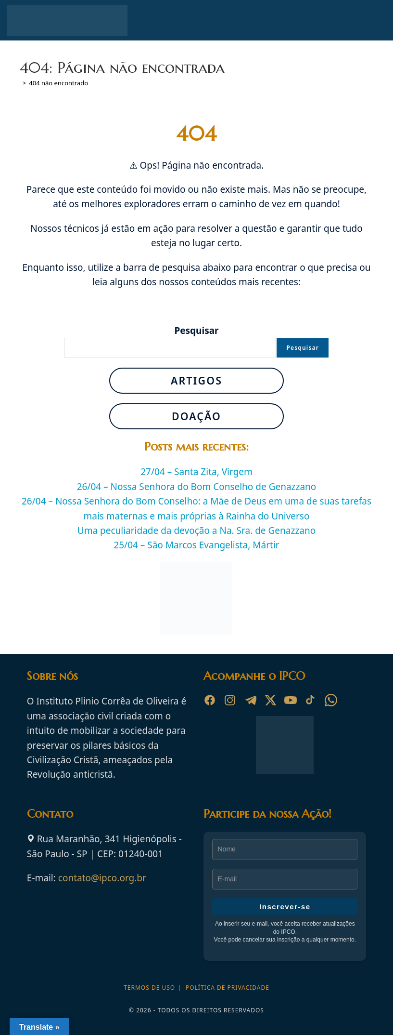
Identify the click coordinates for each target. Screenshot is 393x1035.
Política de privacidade (227, 987)
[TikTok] (310, 700)
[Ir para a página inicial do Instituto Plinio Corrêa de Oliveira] (285, 744)
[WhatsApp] (331, 700)
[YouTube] (290, 700)
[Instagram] (230, 700)
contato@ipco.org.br (102, 878)
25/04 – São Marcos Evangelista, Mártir (196, 545)
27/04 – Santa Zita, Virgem (196, 471)
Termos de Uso (149, 987)
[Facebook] (209, 700)
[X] (270, 700)
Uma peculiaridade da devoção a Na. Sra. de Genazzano (196, 530)
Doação (196, 416)
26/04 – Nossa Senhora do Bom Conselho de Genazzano (197, 486)
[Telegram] (250, 700)
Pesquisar (196, 330)
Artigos (196, 380)
